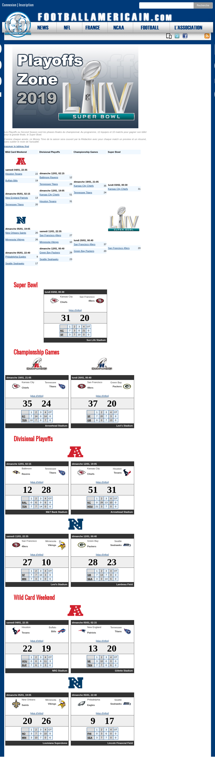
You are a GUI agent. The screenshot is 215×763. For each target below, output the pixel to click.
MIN (24, 579)
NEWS (40, 27)
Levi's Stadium (124, 425)
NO (24, 733)
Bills (53, 631)
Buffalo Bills (11, 180)
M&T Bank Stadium (56, 512)
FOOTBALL (146, 27)
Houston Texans (13, 174)
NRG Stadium (59, 670)
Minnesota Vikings (15, 239)
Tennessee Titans (14, 204)
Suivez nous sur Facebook (185, 36)
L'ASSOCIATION (186, 27)
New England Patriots (16, 197)
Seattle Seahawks (14, 263)
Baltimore (27, 468)
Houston (117, 468)
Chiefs (63, 302)
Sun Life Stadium (96, 340)
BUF (24, 665)
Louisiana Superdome (55, 743)
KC (62, 330)
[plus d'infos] (75, 310)
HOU (90, 506)
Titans (52, 386)
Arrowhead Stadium (56, 425)
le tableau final (16, 146)
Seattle (118, 541)
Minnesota (50, 541)
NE (89, 661)
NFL (66, 27)
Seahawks (116, 545)
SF (61, 334)
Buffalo (52, 627)
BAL (24, 502)
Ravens (26, 474)
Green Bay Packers (50, 252)
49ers (91, 301)
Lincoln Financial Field (120, 743)
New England (94, 627)
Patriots (91, 632)
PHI (90, 733)
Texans (118, 472)
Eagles (91, 705)
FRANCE (91, 27)
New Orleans (28, 699)
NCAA (117, 27)
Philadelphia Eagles (15, 256)
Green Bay (116, 382)
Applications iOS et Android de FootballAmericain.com (169, 36)
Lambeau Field (124, 584)
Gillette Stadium (124, 670)
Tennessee (50, 382)
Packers (117, 386)
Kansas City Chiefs (50, 194)
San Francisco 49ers (50, 235)
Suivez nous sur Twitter (177, 36)
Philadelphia (93, 699)
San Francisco (87, 297)
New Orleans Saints (15, 233)
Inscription (26, 4)
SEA (90, 579)
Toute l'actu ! (207, 36)
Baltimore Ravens (49, 177)
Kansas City (66, 296)
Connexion (9, 4)
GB (89, 420)
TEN (24, 420)
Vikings (52, 545)
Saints (25, 705)
